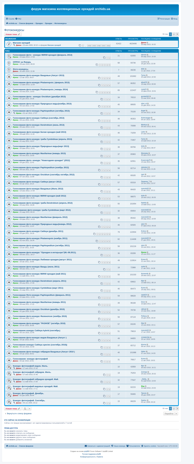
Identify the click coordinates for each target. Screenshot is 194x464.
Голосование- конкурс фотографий (30, 359)
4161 (103, 46)
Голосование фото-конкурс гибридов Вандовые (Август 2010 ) (44, 352)
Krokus (143, 231)
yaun (143, 224)
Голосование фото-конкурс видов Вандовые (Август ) (40, 337)
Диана (18, 45)
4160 (98, 46)
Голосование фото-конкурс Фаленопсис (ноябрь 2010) (40, 316)
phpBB (86, 451)
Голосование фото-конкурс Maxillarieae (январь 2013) (39, 153)
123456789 (145, 337)
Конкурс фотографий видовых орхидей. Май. (35, 386)
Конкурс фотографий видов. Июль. (30, 366)
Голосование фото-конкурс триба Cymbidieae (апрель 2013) (42, 139)
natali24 (144, 295)
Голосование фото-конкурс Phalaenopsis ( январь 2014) (40, 89)
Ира (142, 281)
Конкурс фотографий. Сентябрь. (29, 400)
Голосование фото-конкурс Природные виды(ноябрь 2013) (42, 104)
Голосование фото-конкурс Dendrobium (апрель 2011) (39, 281)
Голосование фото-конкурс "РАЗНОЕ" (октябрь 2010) (39, 323)
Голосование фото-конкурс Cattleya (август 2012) (37, 182)
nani (142, 174)
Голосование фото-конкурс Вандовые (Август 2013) (38, 75)
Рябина (144, 316)
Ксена (143, 259)
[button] (177, 34)
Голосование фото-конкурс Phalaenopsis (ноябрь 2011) (40, 238)
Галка (143, 75)
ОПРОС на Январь (22, 62)
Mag (142, 386)
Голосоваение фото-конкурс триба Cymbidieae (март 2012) (42, 210)
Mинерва (144, 153)
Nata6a (143, 203)
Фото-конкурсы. (21, 69)
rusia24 (144, 89)
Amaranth (144, 273)
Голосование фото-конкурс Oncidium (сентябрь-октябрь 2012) (43, 174)
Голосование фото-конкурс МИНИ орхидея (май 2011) (39, 274)
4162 (108, 46)
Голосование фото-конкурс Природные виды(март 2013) (41, 146)
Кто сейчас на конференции (17, 420)
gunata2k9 (145, 96)
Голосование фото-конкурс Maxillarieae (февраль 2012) (40, 217)
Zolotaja (144, 372)
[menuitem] (18, 19)
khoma (143, 344)
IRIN (142, 69)
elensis (143, 55)
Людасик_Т (145, 181)
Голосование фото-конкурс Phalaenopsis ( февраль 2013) (41, 82)
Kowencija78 (146, 160)
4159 (94, 46)
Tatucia (143, 393)
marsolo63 (145, 188)
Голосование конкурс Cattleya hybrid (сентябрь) (36, 330)
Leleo (143, 132)
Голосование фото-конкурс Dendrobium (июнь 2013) (38, 125)
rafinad (143, 309)
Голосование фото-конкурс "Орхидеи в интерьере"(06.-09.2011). (44, 252)
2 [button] (173, 34)
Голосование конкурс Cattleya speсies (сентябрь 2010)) (40, 345)
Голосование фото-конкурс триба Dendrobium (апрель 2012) (43, 203)
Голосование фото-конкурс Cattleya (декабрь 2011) (38, 231)
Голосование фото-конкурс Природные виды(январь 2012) (42, 224)
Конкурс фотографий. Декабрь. (28, 393)
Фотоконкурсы (14, 30)
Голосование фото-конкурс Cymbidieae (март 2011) (38, 288)
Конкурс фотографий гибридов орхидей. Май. (36, 379)
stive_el (144, 103)
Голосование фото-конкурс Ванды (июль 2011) (36, 267)
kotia (143, 146)
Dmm (143, 302)
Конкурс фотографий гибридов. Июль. (32, 372)
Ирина (15, 57)
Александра (145, 118)
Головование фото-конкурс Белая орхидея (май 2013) (39, 132)
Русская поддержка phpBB (91, 454)
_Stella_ (144, 379)
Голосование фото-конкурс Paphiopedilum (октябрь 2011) (41, 245)
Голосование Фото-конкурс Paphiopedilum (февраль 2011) (41, 295)
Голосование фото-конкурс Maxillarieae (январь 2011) (39, 302)
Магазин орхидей (21, 43)
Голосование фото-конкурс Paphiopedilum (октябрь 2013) (41, 111)
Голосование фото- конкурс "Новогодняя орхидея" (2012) (41, 160)
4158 (89, 46)
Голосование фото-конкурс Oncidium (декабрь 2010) (39, 309)
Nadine (143, 400)
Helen (143, 351)
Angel (143, 110)
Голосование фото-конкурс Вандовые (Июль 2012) (38, 189)
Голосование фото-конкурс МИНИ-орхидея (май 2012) (39, 196)
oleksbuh (144, 167)
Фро (142, 366)
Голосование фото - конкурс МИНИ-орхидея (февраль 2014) (42, 55)
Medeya (144, 125)
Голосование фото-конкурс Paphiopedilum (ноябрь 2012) (41, 167)
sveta (143, 266)
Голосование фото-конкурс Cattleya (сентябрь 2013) (38, 118)
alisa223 (144, 82)
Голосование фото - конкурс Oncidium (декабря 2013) (39, 96)
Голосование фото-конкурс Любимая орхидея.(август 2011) (42, 259)
